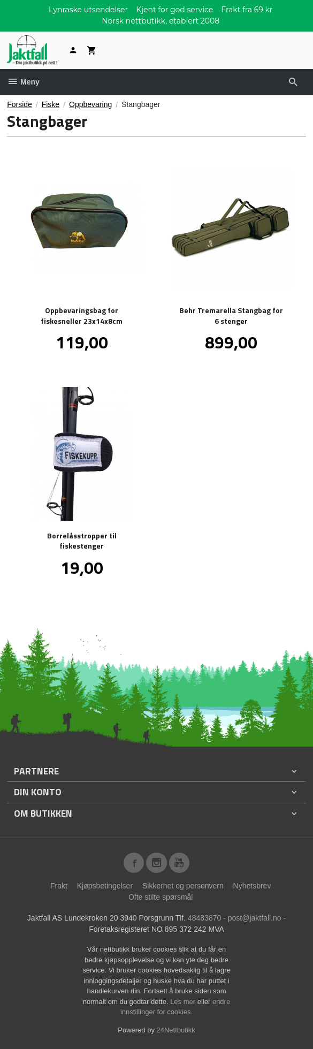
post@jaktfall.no (254, 918)
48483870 (204, 918)
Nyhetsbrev (252, 885)
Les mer (183, 1002)
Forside (19, 104)
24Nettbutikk (176, 1030)
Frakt (58, 885)
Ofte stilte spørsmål (160, 897)
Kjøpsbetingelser (105, 885)
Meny (23, 82)
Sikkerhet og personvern (183, 885)
